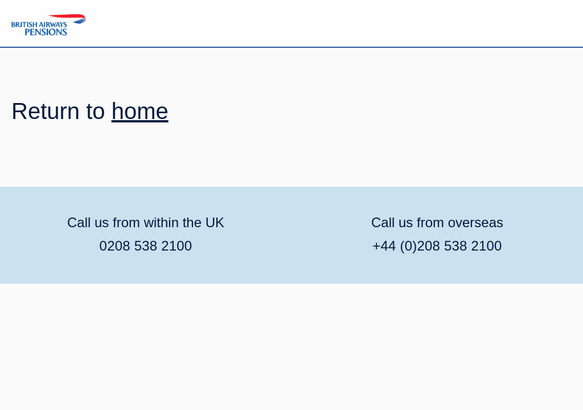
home (140, 111)
